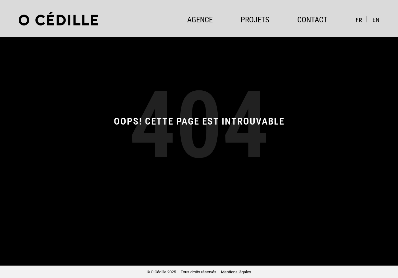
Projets (255, 19)
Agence (200, 19)
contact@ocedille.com (264, 248)
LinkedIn (370, 247)
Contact (312, 19)
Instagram (345, 247)
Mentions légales (236, 272)
